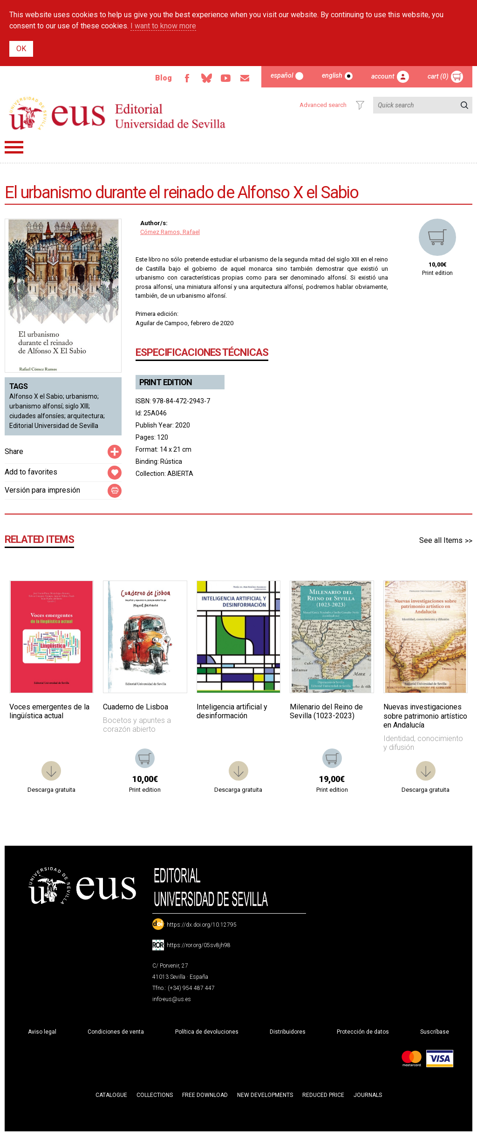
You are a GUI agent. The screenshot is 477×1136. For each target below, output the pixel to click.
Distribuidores (288, 1032)
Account (383, 76)
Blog (162, 78)
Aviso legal (42, 1032)
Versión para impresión (42, 490)
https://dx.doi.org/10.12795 (202, 925)
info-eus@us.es (171, 999)
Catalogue (111, 1095)
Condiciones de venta (116, 1032)
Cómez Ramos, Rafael (170, 231)
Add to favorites (31, 472)
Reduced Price (323, 1095)
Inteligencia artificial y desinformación (232, 711)
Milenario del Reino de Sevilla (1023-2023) (326, 711)
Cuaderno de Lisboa (135, 706)
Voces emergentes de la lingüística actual (49, 711)
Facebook (185, 78)
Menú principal (14, 147)
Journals (368, 1095)
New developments (265, 1095)
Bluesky (205, 78)
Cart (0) (438, 76)
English (332, 75)
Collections (154, 1095)
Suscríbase (434, 1032)
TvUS (225, 78)
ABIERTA (180, 473)
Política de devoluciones (206, 1032)
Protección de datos (363, 1032)
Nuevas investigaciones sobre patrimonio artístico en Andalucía (425, 715)
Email (244, 78)
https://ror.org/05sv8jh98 (199, 945)
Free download (205, 1095)
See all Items (441, 540)
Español (282, 75)
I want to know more (163, 25)
